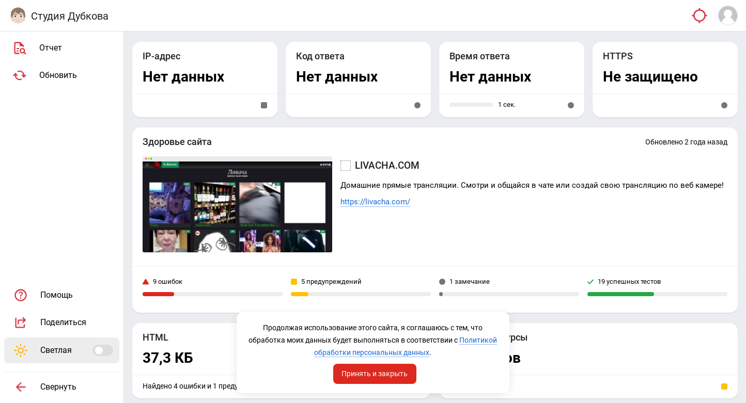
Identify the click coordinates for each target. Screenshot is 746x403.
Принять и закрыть (375, 373)
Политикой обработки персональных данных (372, 352)
